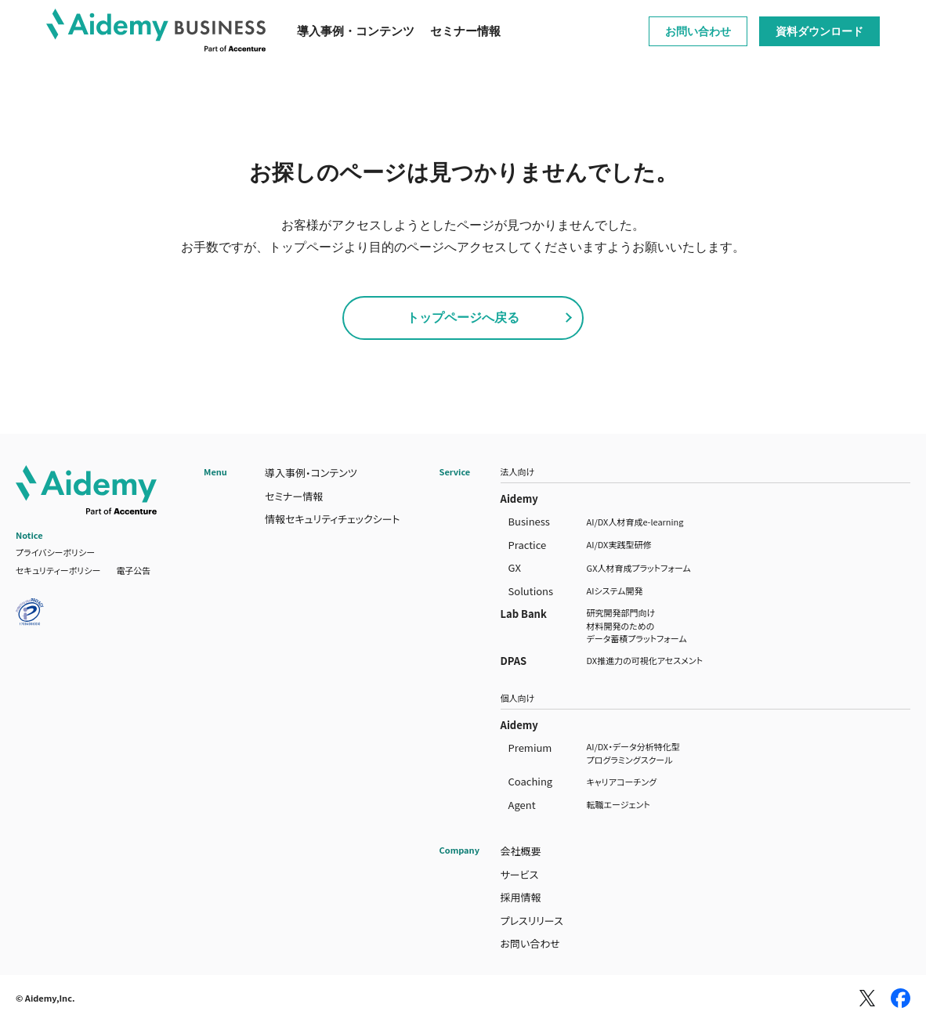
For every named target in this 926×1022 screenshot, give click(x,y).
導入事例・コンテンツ (355, 31)
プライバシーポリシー (55, 552)
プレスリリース (532, 920)
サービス (520, 874)
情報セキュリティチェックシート (332, 518)
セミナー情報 (465, 31)
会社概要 (521, 850)
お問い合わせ (698, 31)
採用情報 (521, 897)
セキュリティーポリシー (58, 570)
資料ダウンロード (819, 31)
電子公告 (133, 570)
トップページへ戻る (463, 317)
